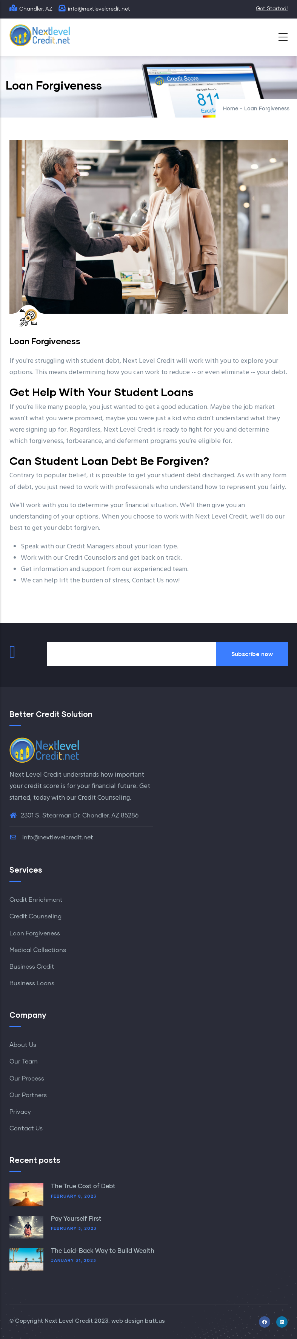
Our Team (23, 1062)
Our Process (26, 1079)
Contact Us (26, 1128)
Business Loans (31, 983)
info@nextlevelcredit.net (51, 837)
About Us (22, 1045)
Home (230, 108)
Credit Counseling (104, 798)
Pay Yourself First (76, 1219)
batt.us (155, 1321)
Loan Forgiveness (34, 933)
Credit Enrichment (36, 900)
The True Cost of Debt (83, 1186)
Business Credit (31, 967)
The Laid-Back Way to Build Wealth (102, 1251)
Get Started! (272, 8)
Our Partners (28, 1095)
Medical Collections (37, 950)
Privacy (20, 1112)
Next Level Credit (69, 1321)
